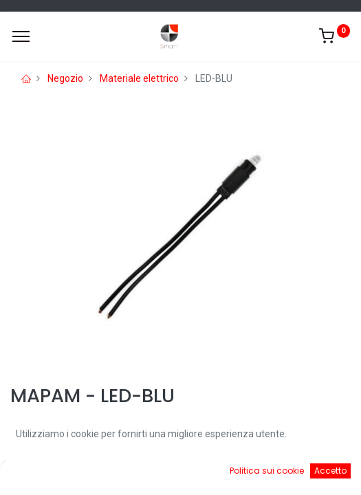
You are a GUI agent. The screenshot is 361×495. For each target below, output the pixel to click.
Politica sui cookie (267, 470)
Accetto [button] (330, 470)
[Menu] (21, 36)
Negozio (65, 78)
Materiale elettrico (139, 78)
